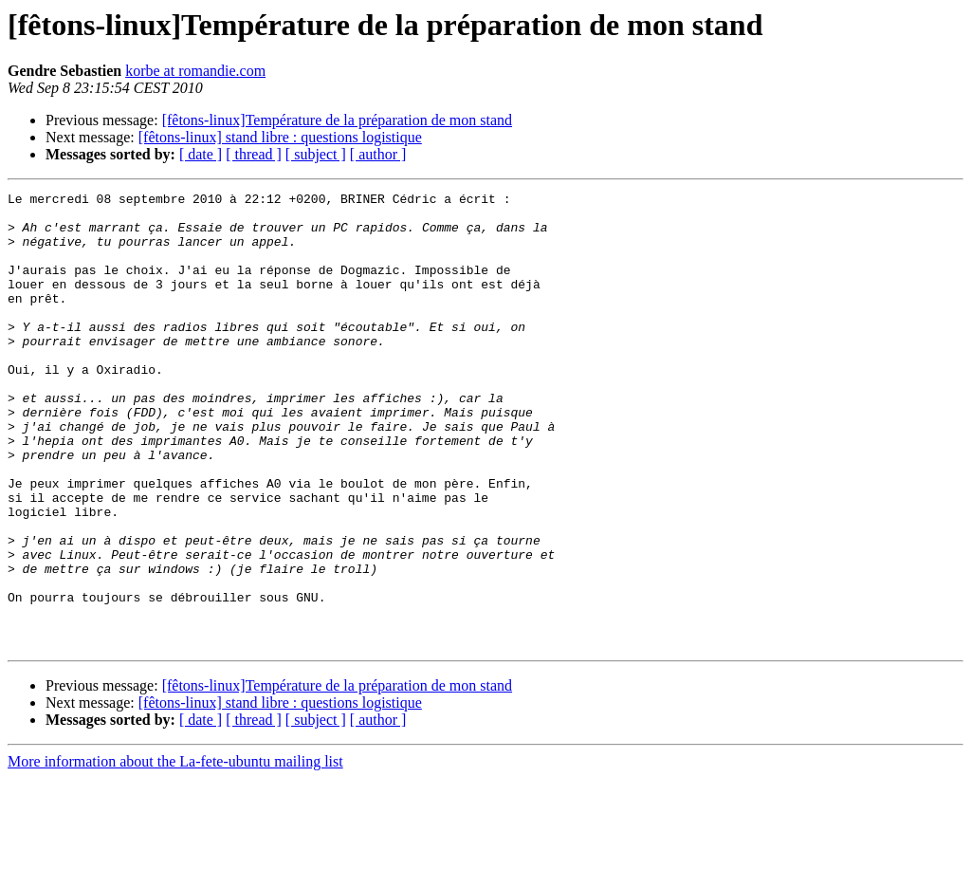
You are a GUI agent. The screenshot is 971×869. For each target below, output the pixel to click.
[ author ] (378, 154)
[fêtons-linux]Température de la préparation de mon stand (337, 120)
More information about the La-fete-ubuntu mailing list (175, 852)
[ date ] (200, 154)
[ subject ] (315, 154)
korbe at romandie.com (195, 71)
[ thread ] (254, 154)
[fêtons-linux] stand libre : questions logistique (280, 137)
